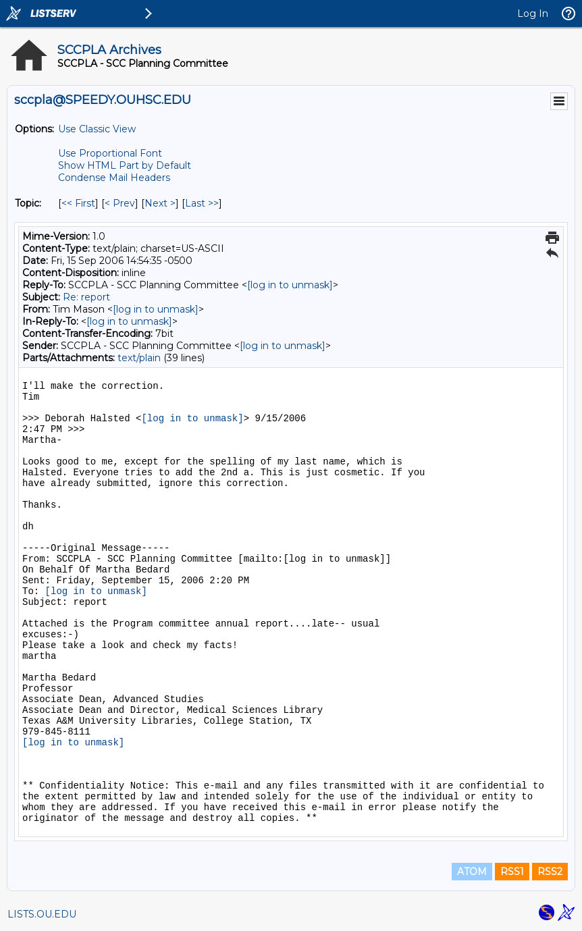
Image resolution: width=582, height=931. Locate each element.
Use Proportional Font (110, 153)
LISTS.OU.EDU (41, 914)
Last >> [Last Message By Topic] (202, 203)
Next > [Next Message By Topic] (160, 203)
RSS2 (549, 872)
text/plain (139, 358)
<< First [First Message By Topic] (78, 203)
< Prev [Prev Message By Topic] (120, 203)
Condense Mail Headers (114, 177)
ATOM (472, 872)
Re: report (86, 297)
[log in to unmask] (290, 285)
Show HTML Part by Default (124, 165)
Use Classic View (97, 129)
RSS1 (512, 872)
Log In (532, 13)
